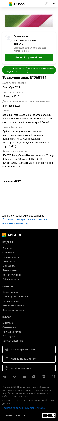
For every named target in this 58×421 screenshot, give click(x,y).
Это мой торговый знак (29, 57)
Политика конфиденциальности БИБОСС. (23, 408)
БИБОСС (19, 3)
